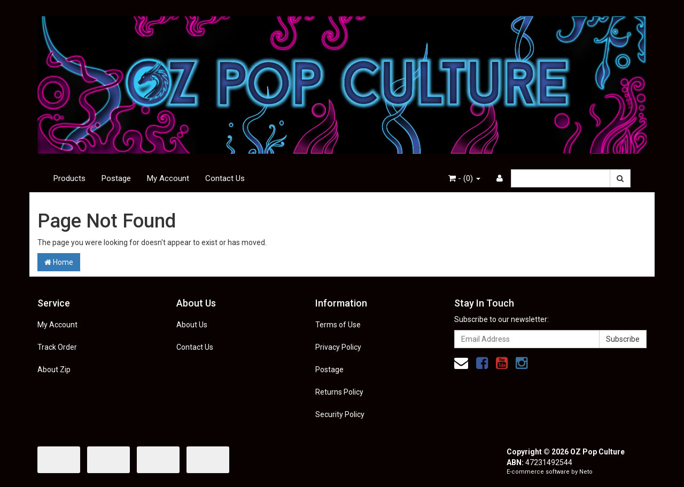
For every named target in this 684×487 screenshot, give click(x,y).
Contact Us (225, 178)
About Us (191, 324)
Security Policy (339, 414)
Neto (586, 471)
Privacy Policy (338, 347)
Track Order (57, 347)
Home (58, 262)
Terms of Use (338, 324)
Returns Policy (339, 392)
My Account (168, 178)
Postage (116, 178)
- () (464, 178)
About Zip (54, 369)
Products (69, 178)
